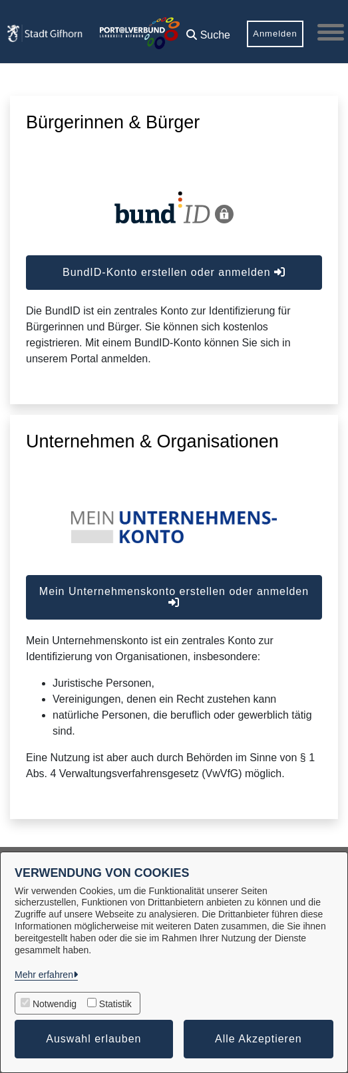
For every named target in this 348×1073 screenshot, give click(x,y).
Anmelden (275, 34)
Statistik (115, 1004)
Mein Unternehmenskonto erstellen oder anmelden (174, 597)
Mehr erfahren (44, 974)
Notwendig (55, 1004)
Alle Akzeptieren (258, 1038)
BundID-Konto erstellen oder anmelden (174, 272)
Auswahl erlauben (93, 1038)
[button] (208, 30)
